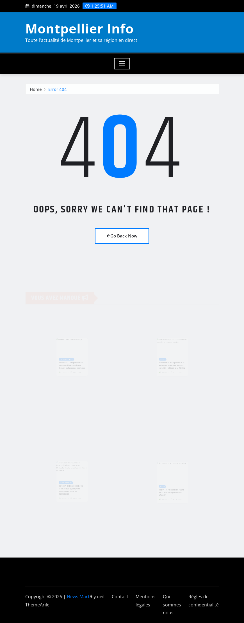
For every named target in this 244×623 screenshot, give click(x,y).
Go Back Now (122, 236)
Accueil (97, 596)
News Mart (78, 596)
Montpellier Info (79, 28)
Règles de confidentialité (203, 600)
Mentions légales (146, 600)
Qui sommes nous (172, 604)
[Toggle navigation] (122, 63)
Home (36, 90)
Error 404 (57, 90)
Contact (120, 596)
